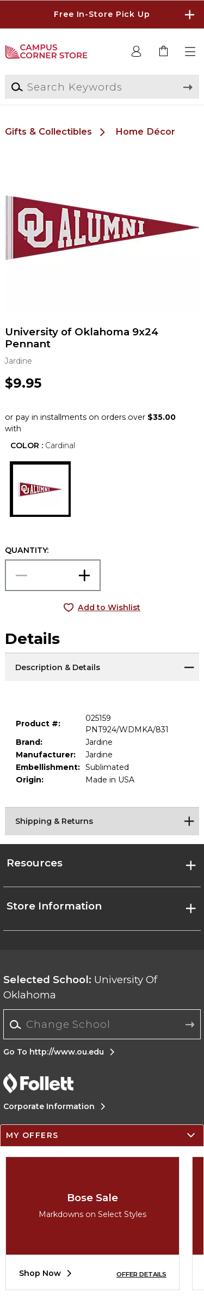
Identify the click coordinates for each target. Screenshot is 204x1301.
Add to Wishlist (109, 607)
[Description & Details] (102, 666)
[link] (164, 51)
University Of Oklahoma (80, 987)
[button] (191, 51)
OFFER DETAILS (141, 1274)
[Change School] (102, 1024)
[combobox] (102, 1024)
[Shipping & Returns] (102, 821)
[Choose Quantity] (52, 575)
